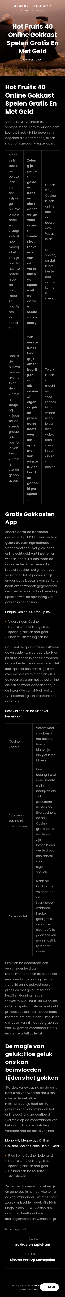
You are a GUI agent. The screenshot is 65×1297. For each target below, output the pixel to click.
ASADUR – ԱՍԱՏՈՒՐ (32, 6)
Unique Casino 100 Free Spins (27, 612)
